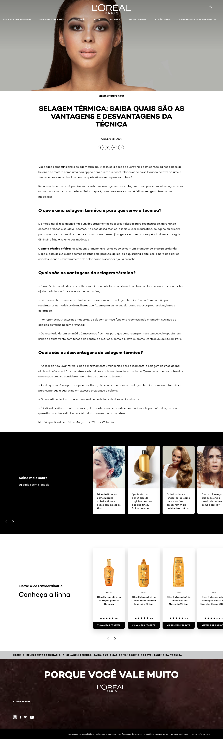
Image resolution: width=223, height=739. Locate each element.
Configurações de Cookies (129, 734)
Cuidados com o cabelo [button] (17, 19)
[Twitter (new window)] (25, 717)
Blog (97, 19)
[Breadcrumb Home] (17, 655)
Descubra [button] (114, 19)
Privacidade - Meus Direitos (156, 734)
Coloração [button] (79, 19)
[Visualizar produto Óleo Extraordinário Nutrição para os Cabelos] (109, 625)
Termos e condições (179, 734)
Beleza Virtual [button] (138, 19)
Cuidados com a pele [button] (52, 19)
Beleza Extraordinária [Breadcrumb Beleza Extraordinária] (111, 96)
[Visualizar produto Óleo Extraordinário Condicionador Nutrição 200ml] (179, 625)
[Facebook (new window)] (20, 717)
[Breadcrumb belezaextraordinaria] (43, 655)
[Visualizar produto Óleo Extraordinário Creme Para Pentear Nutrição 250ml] (144, 625)
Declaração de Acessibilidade (81, 734)
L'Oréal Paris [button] (163, 19)
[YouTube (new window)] (32, 717)
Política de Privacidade (106, 734)
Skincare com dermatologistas (197, 19)
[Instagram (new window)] (15, 717)
